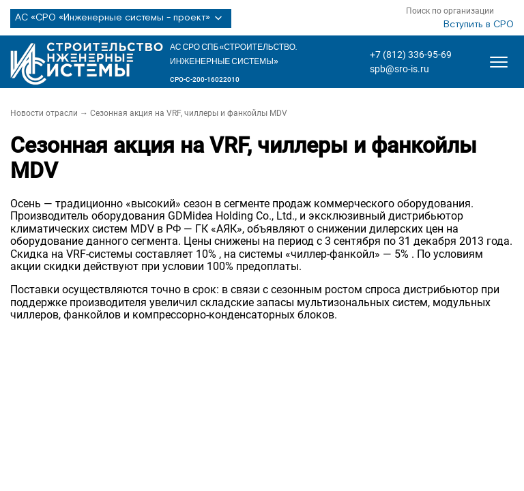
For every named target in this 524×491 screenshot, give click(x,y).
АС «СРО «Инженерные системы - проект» (121, 18)
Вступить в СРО (478, 24)
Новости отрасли (44, 113)
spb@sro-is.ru (399, 68)
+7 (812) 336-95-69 (411, 54)
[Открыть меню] (499, 62)
